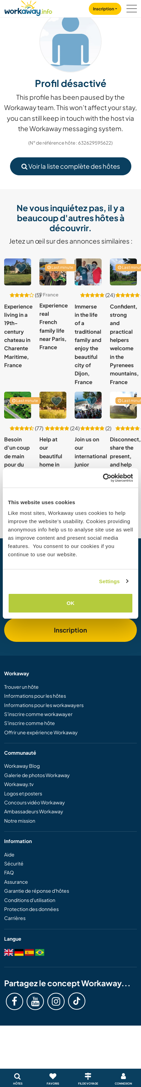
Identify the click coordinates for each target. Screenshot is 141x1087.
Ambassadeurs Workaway (33, 811)
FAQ (9, 872)
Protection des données (31, 909)
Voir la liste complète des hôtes (70, 166)
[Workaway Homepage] (28, 7)
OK (71, 603)
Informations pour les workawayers (44, 705)
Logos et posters (23, 793)
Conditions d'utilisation (29, 900)
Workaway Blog (22, 766)
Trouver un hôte (21, 687)
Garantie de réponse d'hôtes (36, 891)
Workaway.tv (19, 784)
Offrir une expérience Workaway (41, 732)
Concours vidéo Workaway (34, 802)
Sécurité (14, 863)
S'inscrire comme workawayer (38, 714)
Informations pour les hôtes (35, 696)
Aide (9, 854)
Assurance (16, 882)
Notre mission (19, 820)
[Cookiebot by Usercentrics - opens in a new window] (103, 477)
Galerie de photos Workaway (37, 775)
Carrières (15, 918)
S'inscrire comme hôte (29, 723)
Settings (109, 581)
